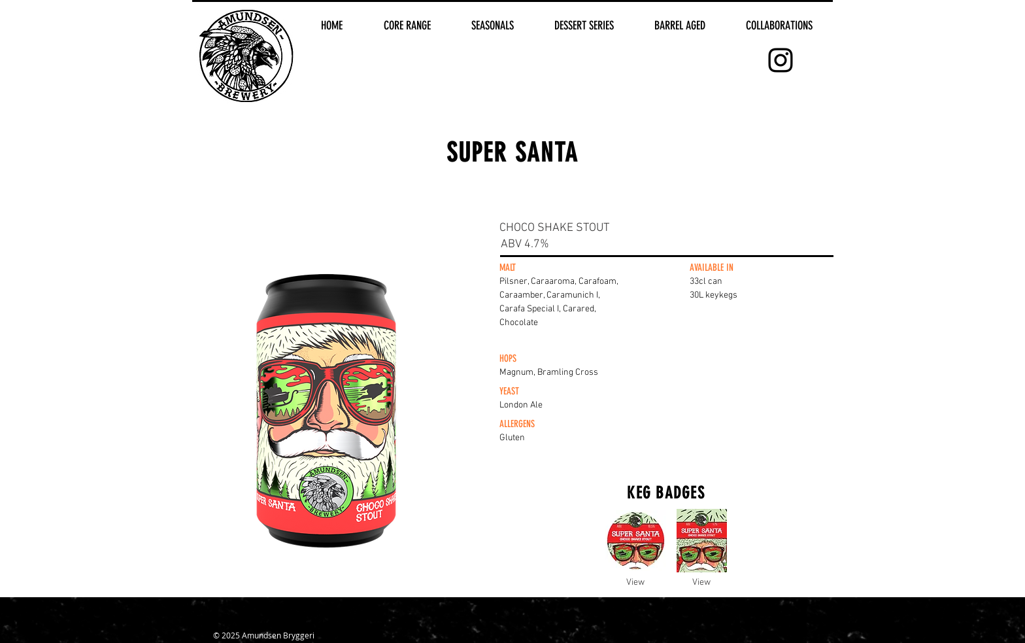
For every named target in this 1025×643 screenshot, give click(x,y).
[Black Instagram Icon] (780, 60)
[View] (635, 582)
